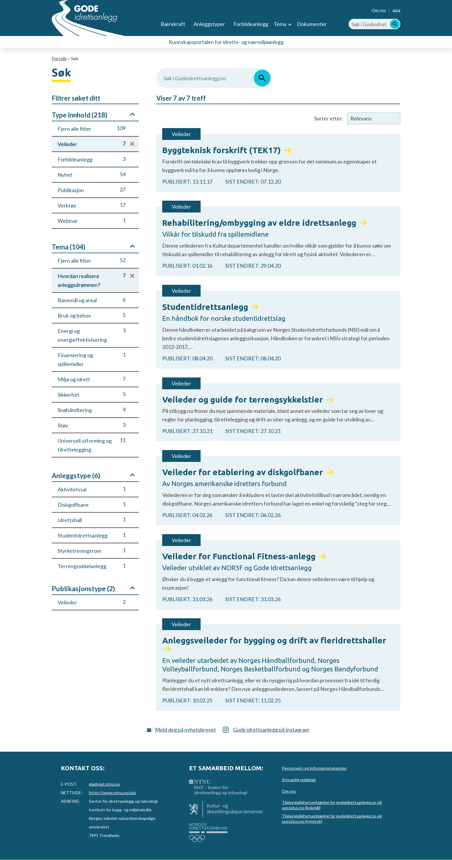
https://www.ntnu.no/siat (112, 792)
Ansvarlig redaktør (299, 779)
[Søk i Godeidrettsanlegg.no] (374, 24)
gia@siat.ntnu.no (104, 784)
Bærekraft (173, 24)
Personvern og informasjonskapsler (314, 768)
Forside (59, 58)
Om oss (379, 10)
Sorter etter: (328, 118)
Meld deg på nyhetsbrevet (185, 729)
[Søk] (395, 24)
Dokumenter (312, 24)
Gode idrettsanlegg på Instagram (271, 729)
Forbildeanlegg (250, 24)
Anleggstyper (209, 24)
